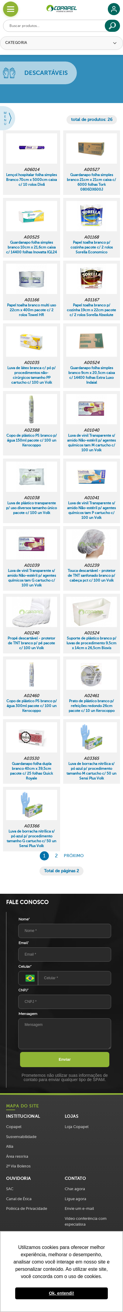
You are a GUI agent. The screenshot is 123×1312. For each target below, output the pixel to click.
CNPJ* (24, 990)
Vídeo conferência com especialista (86, 1221)
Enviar (65, 1059)
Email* (24, 943)
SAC (9, 1189)
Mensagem (28, 1014)
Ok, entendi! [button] (61, 1293)
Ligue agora (75, 1199)
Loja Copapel (76, 1126)
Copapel (13, 1126)
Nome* (24, 919)
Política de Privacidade (26, 1208)
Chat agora (75, 1189)
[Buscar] (112, 26)
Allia (9, 1146)
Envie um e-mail (79, 1208)
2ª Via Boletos (18, 1166)
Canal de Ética (19, 1199)
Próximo (74, 855)
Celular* (25, 966)
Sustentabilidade (21, 1136)
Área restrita (17, 1156)
